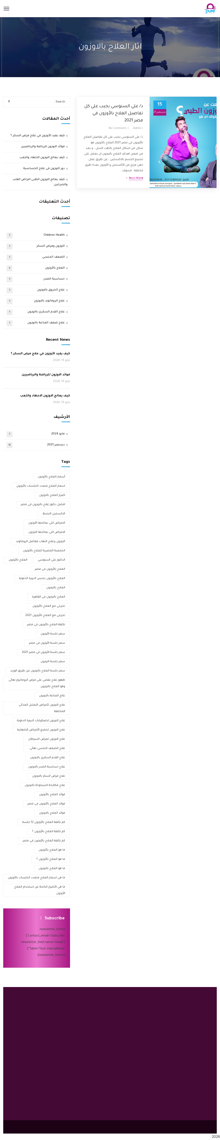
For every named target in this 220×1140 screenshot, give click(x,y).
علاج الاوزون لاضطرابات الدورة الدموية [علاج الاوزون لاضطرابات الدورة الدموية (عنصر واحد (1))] (41, 720)
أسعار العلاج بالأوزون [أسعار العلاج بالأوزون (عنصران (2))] (51, 476)
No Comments (118, 128)
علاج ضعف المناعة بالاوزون (36, 323)
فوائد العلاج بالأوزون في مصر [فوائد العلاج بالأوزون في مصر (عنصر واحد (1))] (46, 803)
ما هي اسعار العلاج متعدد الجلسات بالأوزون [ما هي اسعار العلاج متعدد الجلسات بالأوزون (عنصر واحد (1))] (36, 877)
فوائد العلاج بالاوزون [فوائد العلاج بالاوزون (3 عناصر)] (52, 813)
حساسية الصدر (36, 279)
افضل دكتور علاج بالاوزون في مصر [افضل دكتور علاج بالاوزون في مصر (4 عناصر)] (43, 504)
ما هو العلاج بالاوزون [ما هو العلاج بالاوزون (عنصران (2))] (52, 868)
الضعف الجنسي (36, 257)
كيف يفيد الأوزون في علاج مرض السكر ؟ (38, 135)
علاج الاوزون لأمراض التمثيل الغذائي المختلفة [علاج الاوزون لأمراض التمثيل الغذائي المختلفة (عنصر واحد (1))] (42, 708)
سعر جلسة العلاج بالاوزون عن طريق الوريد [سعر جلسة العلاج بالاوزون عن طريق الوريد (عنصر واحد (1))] (37, 670)
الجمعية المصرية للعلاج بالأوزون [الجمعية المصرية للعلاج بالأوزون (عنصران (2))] (44, 550)
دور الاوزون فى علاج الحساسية (44, 168)
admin (137, 128)
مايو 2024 (36, 434)
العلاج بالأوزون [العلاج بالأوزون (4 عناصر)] (18, 560)
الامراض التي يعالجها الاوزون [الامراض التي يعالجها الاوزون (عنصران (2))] (46, 532)
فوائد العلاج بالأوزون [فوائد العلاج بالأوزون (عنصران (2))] (52, 794)
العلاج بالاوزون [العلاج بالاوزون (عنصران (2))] (55, 587)
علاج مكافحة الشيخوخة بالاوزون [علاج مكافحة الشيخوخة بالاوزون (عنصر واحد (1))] (45, 785)
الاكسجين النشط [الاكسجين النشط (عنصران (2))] (54, 513)
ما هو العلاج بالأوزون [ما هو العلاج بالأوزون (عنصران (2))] (52, 850)
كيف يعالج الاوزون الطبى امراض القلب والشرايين (39, 182)
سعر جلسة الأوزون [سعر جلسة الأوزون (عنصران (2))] (53, 634)
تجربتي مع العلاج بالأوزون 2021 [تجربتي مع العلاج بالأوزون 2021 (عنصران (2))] (45, 615)
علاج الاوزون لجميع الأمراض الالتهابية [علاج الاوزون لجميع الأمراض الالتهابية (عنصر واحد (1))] (41, 730)
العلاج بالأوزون (36, 268)
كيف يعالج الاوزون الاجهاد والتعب (42, 157)
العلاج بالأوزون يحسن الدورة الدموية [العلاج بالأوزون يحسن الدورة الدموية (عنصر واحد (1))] (42, 578)
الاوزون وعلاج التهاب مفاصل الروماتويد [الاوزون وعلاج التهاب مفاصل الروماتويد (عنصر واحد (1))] (40, 541)
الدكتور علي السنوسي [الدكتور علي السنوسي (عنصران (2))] (51, 560)
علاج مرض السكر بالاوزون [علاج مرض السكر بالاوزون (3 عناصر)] (48, 776)
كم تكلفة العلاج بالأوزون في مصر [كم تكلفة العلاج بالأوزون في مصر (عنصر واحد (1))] (44, 840)
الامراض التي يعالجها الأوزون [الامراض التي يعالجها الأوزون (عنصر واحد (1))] (46, 523)
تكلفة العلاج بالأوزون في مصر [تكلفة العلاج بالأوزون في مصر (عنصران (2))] (46, 624)
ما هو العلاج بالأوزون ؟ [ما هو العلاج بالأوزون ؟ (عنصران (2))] (50, 859)
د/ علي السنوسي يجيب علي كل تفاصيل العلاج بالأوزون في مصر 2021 (113, 113)
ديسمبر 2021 (36, 445)
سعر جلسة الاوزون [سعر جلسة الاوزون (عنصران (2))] (53, 661)
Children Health (36, 235)
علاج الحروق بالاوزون (36, 290)
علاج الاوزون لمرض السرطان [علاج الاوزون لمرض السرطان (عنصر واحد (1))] (46, 739)
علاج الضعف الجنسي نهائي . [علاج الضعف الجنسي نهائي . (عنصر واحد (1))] (46, 748)
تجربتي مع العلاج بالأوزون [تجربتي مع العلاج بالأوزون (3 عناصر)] (48, 606)
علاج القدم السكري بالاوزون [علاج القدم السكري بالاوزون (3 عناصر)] (47, 757)
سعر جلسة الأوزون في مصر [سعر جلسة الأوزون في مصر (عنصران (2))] (47, 643)
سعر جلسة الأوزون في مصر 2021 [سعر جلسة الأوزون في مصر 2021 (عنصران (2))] (43, 652)
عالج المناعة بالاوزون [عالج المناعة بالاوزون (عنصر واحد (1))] (52, 695)
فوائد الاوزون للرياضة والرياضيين (43, 146)
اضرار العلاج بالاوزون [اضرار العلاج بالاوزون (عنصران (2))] (52, 495)
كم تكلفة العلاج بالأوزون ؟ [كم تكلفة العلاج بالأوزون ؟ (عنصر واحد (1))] (48, 831)
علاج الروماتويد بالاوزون (36, 301)
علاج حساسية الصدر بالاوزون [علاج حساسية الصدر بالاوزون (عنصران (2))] (46, 767)
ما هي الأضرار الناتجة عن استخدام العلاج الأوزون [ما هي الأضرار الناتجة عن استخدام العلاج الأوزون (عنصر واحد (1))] (39, 890)
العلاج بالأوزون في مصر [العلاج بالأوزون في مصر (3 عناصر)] (50, 569)
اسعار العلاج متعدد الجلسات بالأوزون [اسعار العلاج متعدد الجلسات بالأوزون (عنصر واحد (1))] (40, 486)
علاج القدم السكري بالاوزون (36, 312)
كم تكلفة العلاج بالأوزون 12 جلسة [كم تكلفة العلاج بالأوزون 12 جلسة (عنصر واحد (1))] (43, 822)
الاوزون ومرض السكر (36, 246)
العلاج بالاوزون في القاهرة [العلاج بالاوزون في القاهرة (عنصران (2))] (48, 597)
